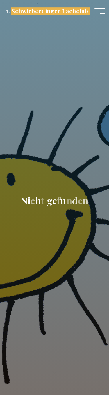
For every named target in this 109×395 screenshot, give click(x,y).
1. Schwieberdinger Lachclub (47, 11)
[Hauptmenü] (99, 11)
